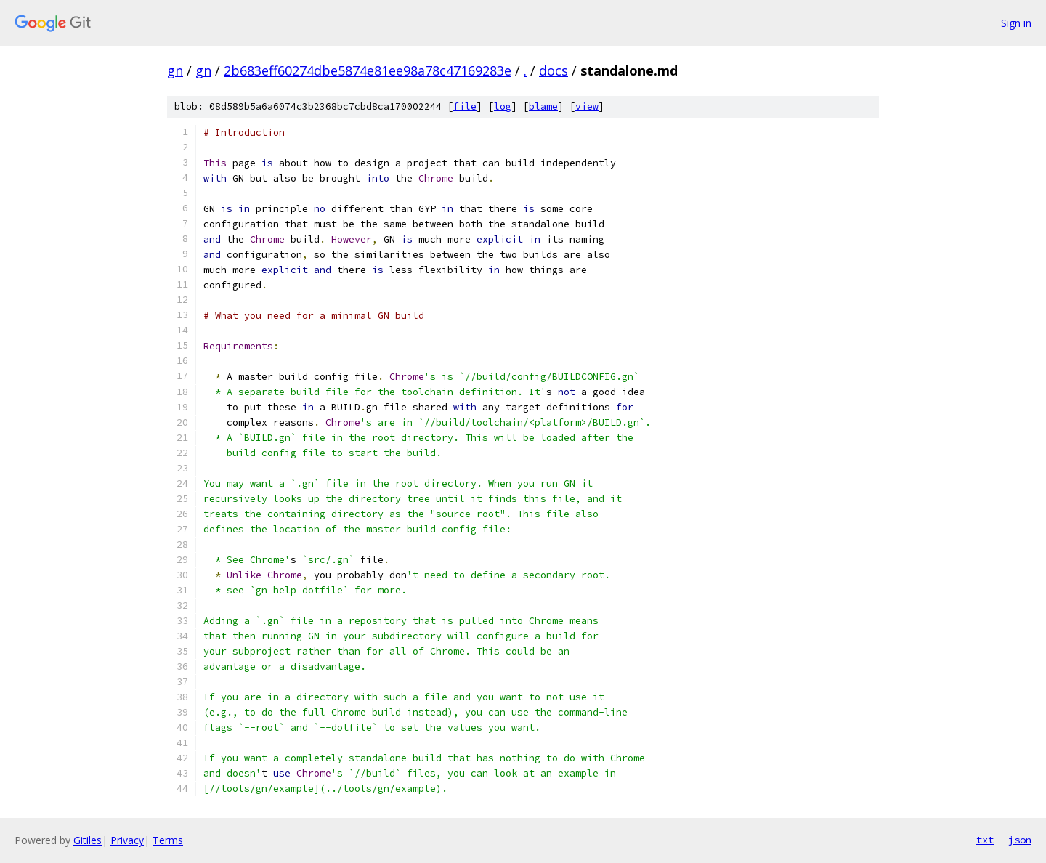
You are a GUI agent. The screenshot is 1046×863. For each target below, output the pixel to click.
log (502, 106)
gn (175, 70)
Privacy (127, 840)
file (465, 106)
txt (985, 839)
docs (553, 70)
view (587, 106)
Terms (168, 840)
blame (543, 106)
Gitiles (87, 840)
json (1019, 839)
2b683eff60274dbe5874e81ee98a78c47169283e (367, 70)
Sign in (1016, 23)
